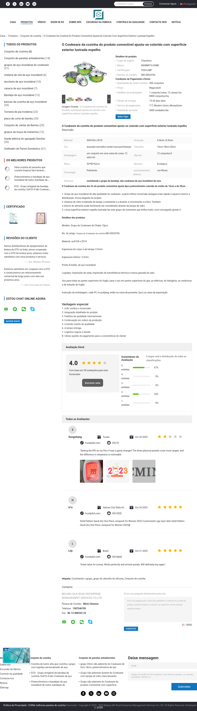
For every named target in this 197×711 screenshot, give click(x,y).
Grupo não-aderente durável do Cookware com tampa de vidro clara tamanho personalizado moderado (101, 675)
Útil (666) (117, 556)
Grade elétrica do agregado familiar (24, 138)
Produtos (27, 22)
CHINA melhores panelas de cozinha (47, 705)
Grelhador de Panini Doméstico (22, 148)
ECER (100, 707)
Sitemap (4, 687)
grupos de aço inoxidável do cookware (26, 65)
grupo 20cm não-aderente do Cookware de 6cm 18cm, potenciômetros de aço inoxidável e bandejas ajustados (102, 666)
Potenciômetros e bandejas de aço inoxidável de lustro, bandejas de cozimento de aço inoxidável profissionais (53, 683)
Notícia (176, 22)
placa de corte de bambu (18, 118)
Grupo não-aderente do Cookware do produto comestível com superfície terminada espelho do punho (99, 683)
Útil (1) (115, 443)
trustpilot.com (92, 443)
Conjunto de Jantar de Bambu (21, 125)
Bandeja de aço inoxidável (19, 95)
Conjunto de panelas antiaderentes (24, 58)
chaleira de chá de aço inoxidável (23, 75)
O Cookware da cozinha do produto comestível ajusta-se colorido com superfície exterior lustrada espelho (84, 110)
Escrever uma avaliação (92, 384)
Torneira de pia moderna (18, 111)
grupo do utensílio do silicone (108, 578)
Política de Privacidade (15, 705)
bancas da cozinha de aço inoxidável (25, 101)
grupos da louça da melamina (21, 132)
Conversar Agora (167, 3)
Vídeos (42, 22)
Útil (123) (116, 513)
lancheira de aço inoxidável (20, 81)
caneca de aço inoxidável (18, 88)
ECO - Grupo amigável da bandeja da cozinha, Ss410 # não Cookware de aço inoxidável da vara (32, 189)
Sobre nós (75, 22)
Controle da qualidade (130, 22)
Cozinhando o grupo (82, 578)
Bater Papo (123, 116)
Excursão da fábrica (98, 22)
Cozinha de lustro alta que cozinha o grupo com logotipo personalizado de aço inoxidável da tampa (53, 666)
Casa (13, 22)
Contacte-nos (158, 22)
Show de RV (57, 22)
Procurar (148, 4)
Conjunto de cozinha (30, 36)
